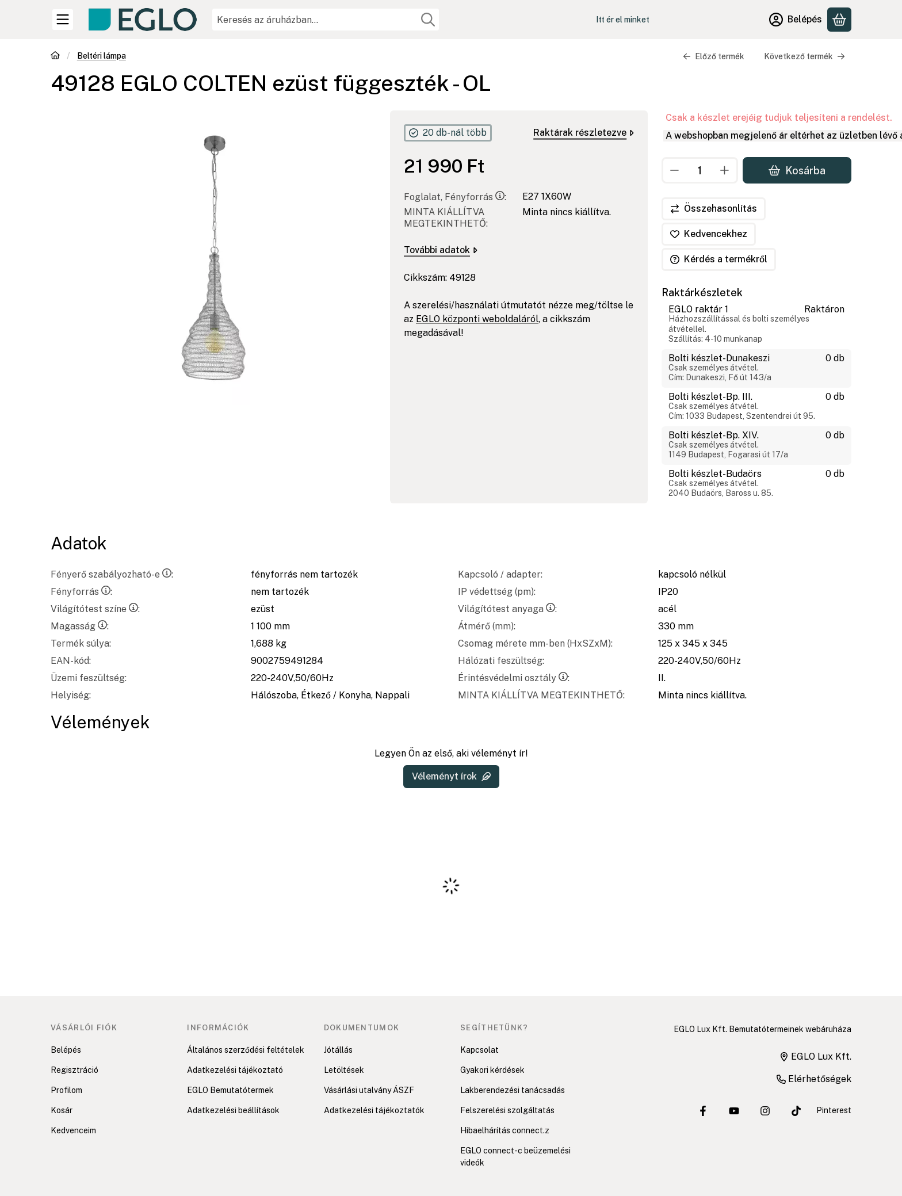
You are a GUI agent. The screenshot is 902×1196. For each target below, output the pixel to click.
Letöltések (344, 1070)
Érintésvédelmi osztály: (514, 677)
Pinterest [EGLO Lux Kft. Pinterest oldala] (833, 1110)
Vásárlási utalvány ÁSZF (369, 1090)
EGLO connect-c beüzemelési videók (515, 1156)
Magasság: (80, 626)
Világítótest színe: (95, 608)
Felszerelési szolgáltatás (507, 1110)
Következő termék (804, 56)
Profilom (66, 1090)
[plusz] (724, 170)
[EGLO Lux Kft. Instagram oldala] (765, 1111)
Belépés (66, 1049)
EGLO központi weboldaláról (477, 319)
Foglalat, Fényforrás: (455, 197)
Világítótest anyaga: (507, 608)
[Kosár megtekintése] (839, 19)
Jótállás (338, 1049)
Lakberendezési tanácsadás (512, 1090)
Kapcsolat (479, 1049)
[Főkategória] (55, 56)
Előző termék (713, 56)
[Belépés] (795, 19)
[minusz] (674, 170)
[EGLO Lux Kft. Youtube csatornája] (734, 1111)
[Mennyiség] (699, 170)
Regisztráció (74, 1070)
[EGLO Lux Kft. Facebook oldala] (703, 1111)
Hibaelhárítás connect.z (504, 1130)
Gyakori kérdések (492, 1070)
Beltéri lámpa (101, 55)
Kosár (61, 1110)
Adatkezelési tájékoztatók (374, 1110)
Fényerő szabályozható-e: (112, 574)
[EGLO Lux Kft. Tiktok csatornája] (796, 1111)
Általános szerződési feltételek (245, 1049)
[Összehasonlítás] (714, 208)
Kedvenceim (73, 1130)
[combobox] (326, 19)
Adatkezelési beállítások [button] (233, 1110)
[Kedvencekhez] (709, 234)
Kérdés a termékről (718, 259)
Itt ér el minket (622, 19)
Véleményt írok (451, 776)
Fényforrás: (81, 591)
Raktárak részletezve (583, 132)
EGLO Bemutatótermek (230, 1090)
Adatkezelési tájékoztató (235, 1070)
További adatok (440, 249)
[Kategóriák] (63, 19)
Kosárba (797, 170)
